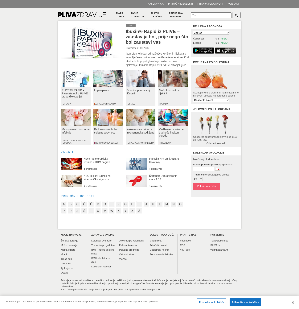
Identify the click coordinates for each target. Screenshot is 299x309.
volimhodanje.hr (219, 249)
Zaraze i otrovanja (105, 104)
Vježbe (123, 259)
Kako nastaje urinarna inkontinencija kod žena (140, 131)
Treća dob (66, 259)
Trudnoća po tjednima (103, 245)
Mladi (64, 254)
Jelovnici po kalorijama (131, 240)
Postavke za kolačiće (211, 303)
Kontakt (233, 3)
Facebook (185, 240)
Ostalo (131, 104)
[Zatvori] (293, 304)
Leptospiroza (101, 90)
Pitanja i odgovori (210, 3)
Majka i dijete (68, 249)
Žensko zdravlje (69, 240)
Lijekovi (67, 104)
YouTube (185, 249)
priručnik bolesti (77, 196)
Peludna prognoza (207, 26)
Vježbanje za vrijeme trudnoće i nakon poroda (171, 132)
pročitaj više (91, 169)
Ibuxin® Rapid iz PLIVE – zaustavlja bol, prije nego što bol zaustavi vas (157, 37)
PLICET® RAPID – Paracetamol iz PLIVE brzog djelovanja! (75, 93)
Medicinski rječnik (159, 249)
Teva (213, 240)
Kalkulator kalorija (101, 266)
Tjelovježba (67, 268)
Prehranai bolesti (176, 15)
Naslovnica (156, 3)
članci (130, 25)
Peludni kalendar (128, 245)
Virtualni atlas (126, 254)
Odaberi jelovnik (216, 143)
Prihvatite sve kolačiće (245, 303)
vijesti (67, 151)
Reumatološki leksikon (162, 254)
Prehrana (66, 263)
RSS (182, 245)
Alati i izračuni (156, 15)
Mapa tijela (120, 15)
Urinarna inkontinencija (141, 143)
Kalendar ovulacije (101, 240)
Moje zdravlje (137, 15)
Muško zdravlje (69, 245)
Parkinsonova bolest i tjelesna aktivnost (107, 131)
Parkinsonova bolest (106, 143)
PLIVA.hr (215, 245)
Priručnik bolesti (180, 3)
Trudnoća (165, 143)
